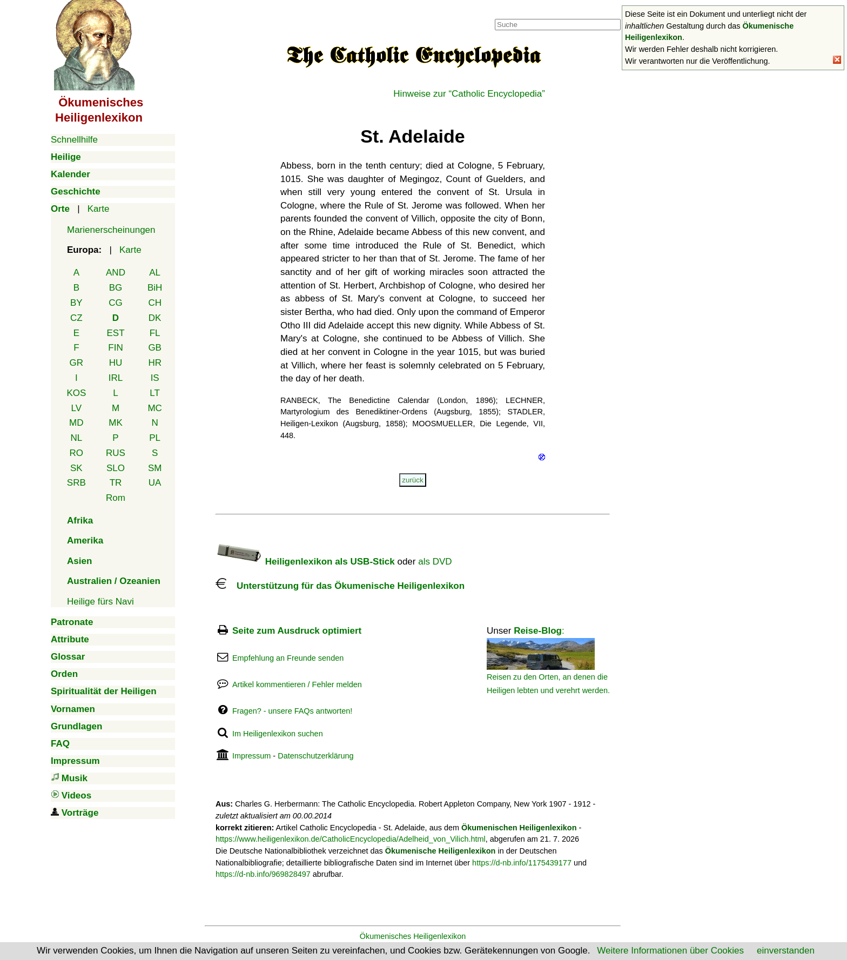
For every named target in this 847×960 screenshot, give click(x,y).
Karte (99, 209)
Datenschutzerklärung (315, 755)
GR (77, 363)
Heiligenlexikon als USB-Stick (305, 561)
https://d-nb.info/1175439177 (522, 862)
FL (155, 333)
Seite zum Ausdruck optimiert (296, 631)
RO (77, 453)
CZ (76, 318)
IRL (116, 378)
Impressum (251, 755)
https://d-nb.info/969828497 (263, 874)
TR (116, 483)
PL (154, 438)
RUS (115, 453)
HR (155, 363)
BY (76, 303)
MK (116, 423)
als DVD (435, 561)
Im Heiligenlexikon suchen (277, 733)
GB (155, 348)
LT (155, 393)
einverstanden (786, 950)
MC (154, 408)
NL (76, 438)
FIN (115, 348)
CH (155, 303)
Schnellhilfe (74, 140)
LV (76, 408)
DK (155, 318)
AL (154, 272)
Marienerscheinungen (111, 230)
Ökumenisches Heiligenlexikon (413, 936)
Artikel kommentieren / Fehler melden (297, 684)
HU (116, 363)
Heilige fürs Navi (100, 601)
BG (116, 288)
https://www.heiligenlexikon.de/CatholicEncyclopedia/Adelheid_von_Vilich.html (351, 839)
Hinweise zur (469, 94)
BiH (154, 288)
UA (155, 483)
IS (155, 378)
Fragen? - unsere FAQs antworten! (292, 711)
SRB (76, 483)
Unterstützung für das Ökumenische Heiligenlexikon (340, 586)
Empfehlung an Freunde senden (288, 658)
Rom (115, 498)
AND (115, 272)
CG (116, 303)
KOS (76, 393)
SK (76, 468)
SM (155, 468)
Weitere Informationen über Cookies (670, 950)
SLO (115, 468)
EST (115, 333)
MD (76, 423)
